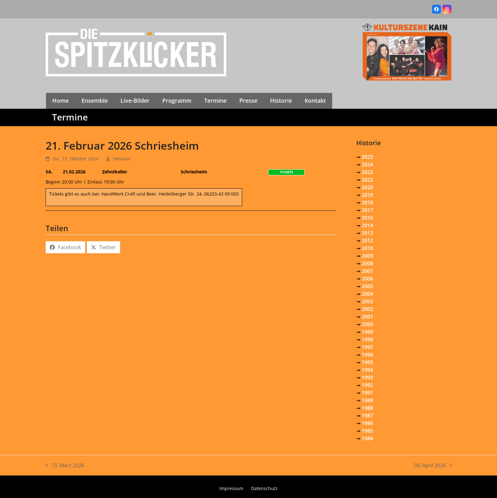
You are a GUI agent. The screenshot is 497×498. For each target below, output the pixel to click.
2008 (367, 263)
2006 (367, 278)
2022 (367, 179)
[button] (65, 247)
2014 (367, 225)
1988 (367, 407)
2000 (367, 324)
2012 (367, 240)
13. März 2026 (65, 465)
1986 (367, 423)
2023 (367, 172)
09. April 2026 (433, 465)
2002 (367, 309)
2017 (367, 210)
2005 (367, 286)
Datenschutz (264, 488)
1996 (367, 354)
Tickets (286, 172)
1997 (367, 347)
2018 (367, 202)
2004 (367, 293)
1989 (367, 400)
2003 (367, 301)
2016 (367, 217)
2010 (367, 248)
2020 (367, 187)
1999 (367, 331)
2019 (367, 194)
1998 (367, 339)
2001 (367, 316)
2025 (367, 156)
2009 (367, 255)
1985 (367, 430)
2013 (367, 233)
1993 (367, 377)
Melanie (121, 159)
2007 (367, 271)
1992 (367, 385)
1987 (367, 415)
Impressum (231, 488)
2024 (367, 164)
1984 (367, 438)
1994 (367, 369)
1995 (367, 362)
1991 (367, 392)
